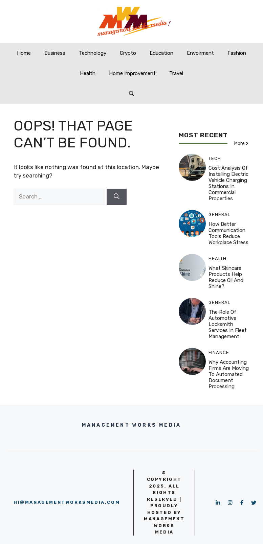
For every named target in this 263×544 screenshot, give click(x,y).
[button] (131, 94)
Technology (92, 53)
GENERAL (220, 214)
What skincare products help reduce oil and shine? (226, 277)
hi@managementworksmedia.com (67, 502)
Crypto (128, 53)
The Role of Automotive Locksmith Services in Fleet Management (228, 324)
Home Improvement (132, 73)
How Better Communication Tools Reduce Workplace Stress (228, 233)
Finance (219, 352)
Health (87, 73)
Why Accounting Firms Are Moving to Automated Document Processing (229, 374)
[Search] (117, 197)
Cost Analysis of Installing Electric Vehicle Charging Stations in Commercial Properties (228, 183)
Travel (176, 73)
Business (54, 53)
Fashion (236, 53)
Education (161, 53)
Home (24, 53)
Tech (215, 158)
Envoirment (200, 53)
